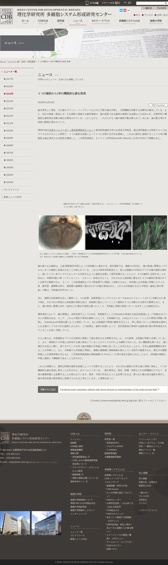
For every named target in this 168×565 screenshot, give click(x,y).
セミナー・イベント (149, 433)
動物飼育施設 (111, 453)
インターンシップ (78, 514)
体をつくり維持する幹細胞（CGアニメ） (119, 519)
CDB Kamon (113, 489)
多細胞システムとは (115, 469)
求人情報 (143, 473)
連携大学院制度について (81, 500)
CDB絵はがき (113, 510)
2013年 (9, 108)
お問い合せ (162, 15)
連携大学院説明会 (78, 507)
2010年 (9, 130)
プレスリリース (11, 189)
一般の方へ (144, 493)
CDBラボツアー (114, 545)
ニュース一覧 (13, 61)
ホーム (3, 61)
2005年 (9, 167)
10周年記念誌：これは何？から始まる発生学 (120, 505)
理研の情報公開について (85, 478)
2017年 (9, 79)
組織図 (73, 443)
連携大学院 (75, 494)
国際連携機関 (76, 450)
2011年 (9, 123)
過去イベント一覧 (147, 450)
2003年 (9, 182)
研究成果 (31, 61)
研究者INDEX (113, 443)
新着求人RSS (145, 486)
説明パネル (112, 549)
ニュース (74, 526)
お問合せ (143, 500)
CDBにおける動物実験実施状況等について (84, 462)
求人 (138, 15)
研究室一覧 (110, 439)
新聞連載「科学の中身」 (118, 486)
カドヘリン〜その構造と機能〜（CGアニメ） (119, 537)
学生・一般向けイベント (150, 446)
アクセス (148, 15)
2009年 (9, 138)
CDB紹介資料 (76, 446)
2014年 (9, 101)
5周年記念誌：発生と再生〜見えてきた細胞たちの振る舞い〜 (120, 528)
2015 (23, 61)
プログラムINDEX (115, 446)
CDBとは (75, 433)
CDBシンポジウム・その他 (151, 443)
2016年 (9, 86)
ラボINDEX (112, 450)
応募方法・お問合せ (148, 482)
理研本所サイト (79, 481)
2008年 (9, 145)
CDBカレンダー (114, 500)
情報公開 (74, 453)
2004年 (9, 175)
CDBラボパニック (115, 514)
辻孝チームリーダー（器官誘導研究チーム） (71, 130)
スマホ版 (94, 3)
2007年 (9, 152)
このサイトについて (148, 510)
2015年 (9, 93)
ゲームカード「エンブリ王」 (120, 542)
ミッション (75, 439)
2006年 (9, 160)
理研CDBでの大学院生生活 (82, 503)
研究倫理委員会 (81, 457)
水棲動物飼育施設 (113, 457)
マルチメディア (112, 482)
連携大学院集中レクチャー (82, 510)
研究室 (108, 433)
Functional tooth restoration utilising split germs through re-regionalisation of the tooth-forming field (108, 389)
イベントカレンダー (148, 439)
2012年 (9, 116)
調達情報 (78, 474)
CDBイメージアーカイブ (116, 478)
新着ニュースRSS (13, 197)
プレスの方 (144, 496)
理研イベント (146, 453)
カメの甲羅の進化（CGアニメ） (119, 495)
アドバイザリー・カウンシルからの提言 (85, 469)
